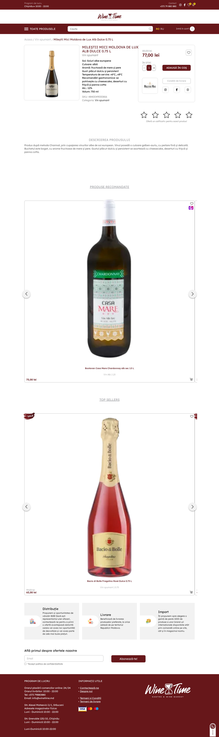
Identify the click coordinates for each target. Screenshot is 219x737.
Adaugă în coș (176, 67)
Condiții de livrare (176, 80)
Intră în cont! (185, 28)
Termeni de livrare (90, 701)
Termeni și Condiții (90, 698)
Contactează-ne (89, 687)
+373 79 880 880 (168, 6)
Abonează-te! (128, 659)
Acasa (28, 39)
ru (162, 28)
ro (158, 28)
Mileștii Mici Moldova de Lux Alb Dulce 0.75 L (83, 39)
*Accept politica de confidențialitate (45, 664)
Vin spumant (43, 39)
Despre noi (86, 691)
